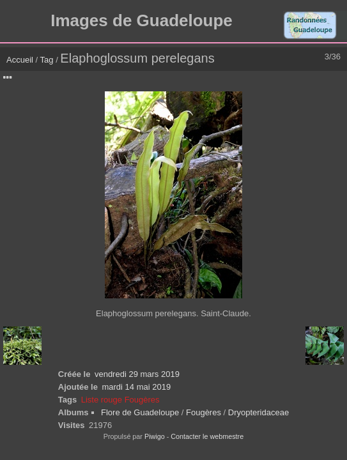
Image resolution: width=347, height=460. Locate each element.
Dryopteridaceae (258, 412)
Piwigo (154, 436)
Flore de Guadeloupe (140, 412)
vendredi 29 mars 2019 (137, 374)
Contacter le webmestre (207, 436)
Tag (47, 60)
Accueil (19, 60)
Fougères (203, 412)
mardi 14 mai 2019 (136, 387)
